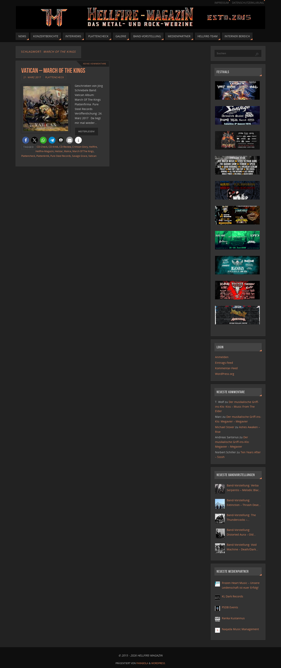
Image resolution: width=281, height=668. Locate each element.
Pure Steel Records (60, 155)
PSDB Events (230, 607)
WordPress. (158, 663)
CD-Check (42, 146)
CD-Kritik (53, 146)
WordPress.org (224, 374)
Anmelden (222, 357)
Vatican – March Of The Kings (53, 70)
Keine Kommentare (94, 63)
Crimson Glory (80, 146)
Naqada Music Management (240, 629)
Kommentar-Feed (226, 368)
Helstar (59, 151)
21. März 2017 (32, 77)
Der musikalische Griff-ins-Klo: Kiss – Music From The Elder (237, 406)
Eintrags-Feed (224, 363)
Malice (67, 151)
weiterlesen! (86, 131)
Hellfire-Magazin (45, 151)
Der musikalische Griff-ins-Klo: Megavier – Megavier (232, 441)
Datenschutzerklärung (248, 2)
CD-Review (65, 146)
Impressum (221, 2)
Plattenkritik (42, 155)
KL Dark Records (232, 596)
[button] (25, 140)
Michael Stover (224, 427)
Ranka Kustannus (233, 618)
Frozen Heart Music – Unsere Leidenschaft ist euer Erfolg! (241, 585)
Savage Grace (79, 155)
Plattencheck (54, 77)
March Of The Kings (83, 151)
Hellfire (93, 146)
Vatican (92, 155)
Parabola (142, 663)
